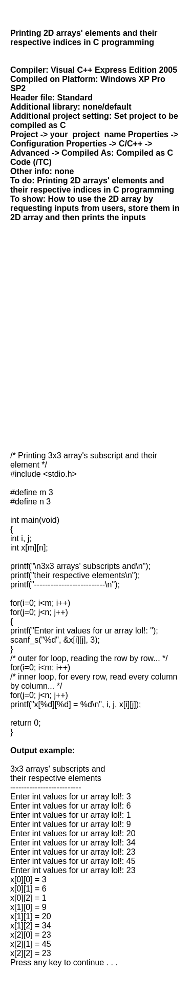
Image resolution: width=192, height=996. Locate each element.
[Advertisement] (96, 337)
